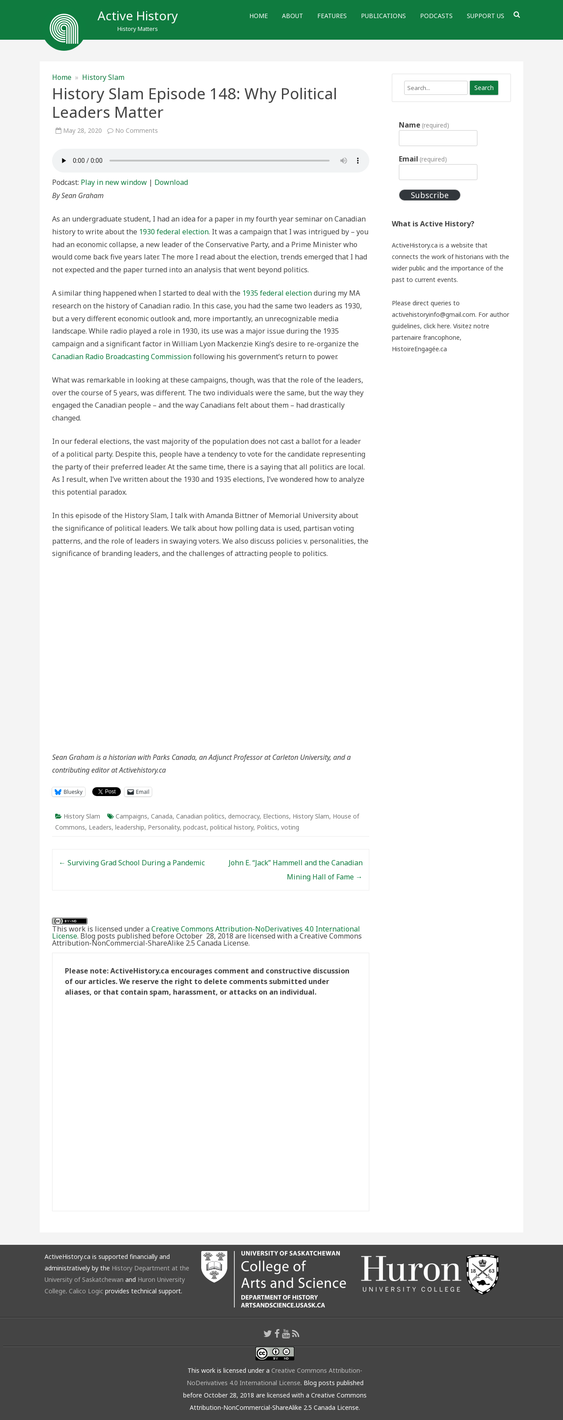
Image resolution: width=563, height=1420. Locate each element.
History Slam (103, 77)
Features (332, 15)
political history (231, 827)
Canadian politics (200, 816)
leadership (129, 827)
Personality (164, 827)
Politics (267, 827)
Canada (162, 816)
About (292, 15)
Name (424, 124)
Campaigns (131, 816)
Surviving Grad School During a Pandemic (132, 863)
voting (290, 827)
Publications (383, 15)
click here (437, 326)
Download (171, 182)
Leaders (100, 827)
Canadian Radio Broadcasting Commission (121, 356)
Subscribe (430, 195)
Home (258, 15)
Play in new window (114, 182)
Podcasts (436, 15)
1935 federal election (277, 293)
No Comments (136, 130)
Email (423, 158)
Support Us (485, 15)
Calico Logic (86, 1291)
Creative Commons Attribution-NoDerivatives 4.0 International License (206, 932)
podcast (194, 827)
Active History (138, 15)
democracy (243, 816)
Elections (276, 816)
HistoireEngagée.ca (419, 349)
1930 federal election (174, 232)
